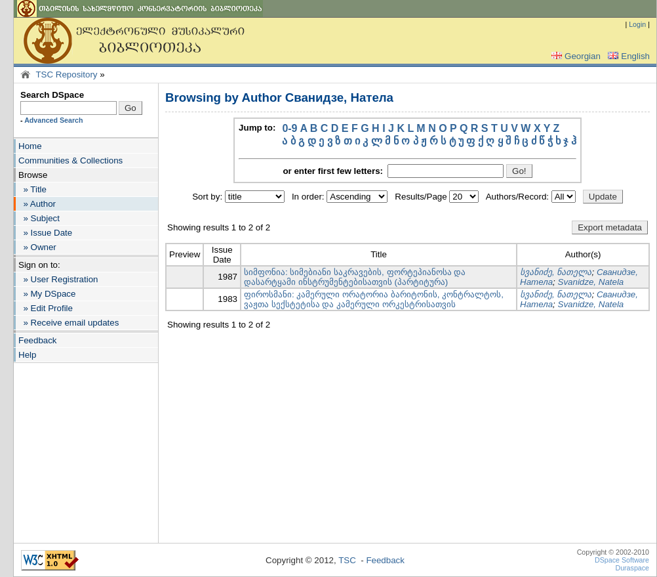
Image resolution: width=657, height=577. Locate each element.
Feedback (37, 340)
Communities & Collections (70, 160)
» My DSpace (46, 294)
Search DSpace (52, 95)
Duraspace (632, 568)
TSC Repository (66, 74)
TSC (347, 560)
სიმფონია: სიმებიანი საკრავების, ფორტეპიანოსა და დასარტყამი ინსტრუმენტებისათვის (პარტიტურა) (355, 277)
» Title (32, 189)
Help (27, 355)
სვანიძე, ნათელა (555, 272)
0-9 (289, 128)
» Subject (39, 218)
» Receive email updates (68, 323)
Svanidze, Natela (591, 282)
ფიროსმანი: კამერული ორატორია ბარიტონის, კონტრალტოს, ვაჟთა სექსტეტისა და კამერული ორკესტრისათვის (374, 299)
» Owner (37, 247)
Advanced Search (53, 120)
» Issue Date (45, 233)
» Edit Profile (45, 308)
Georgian (575, 56)
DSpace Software (622, 560)
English (627, 56)
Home (30, 146)
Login (637, 24)
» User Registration (58, 279)
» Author (37, 204)
